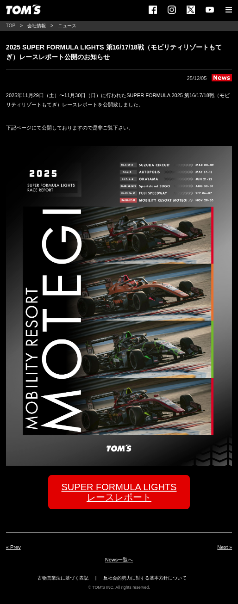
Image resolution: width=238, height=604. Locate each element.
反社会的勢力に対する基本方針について (145, 577)
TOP (10, 25)
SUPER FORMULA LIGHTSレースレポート (119, 492)
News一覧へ (119, 559)
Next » (224, 547)
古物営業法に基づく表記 (63, 577)
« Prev (13, 547)
